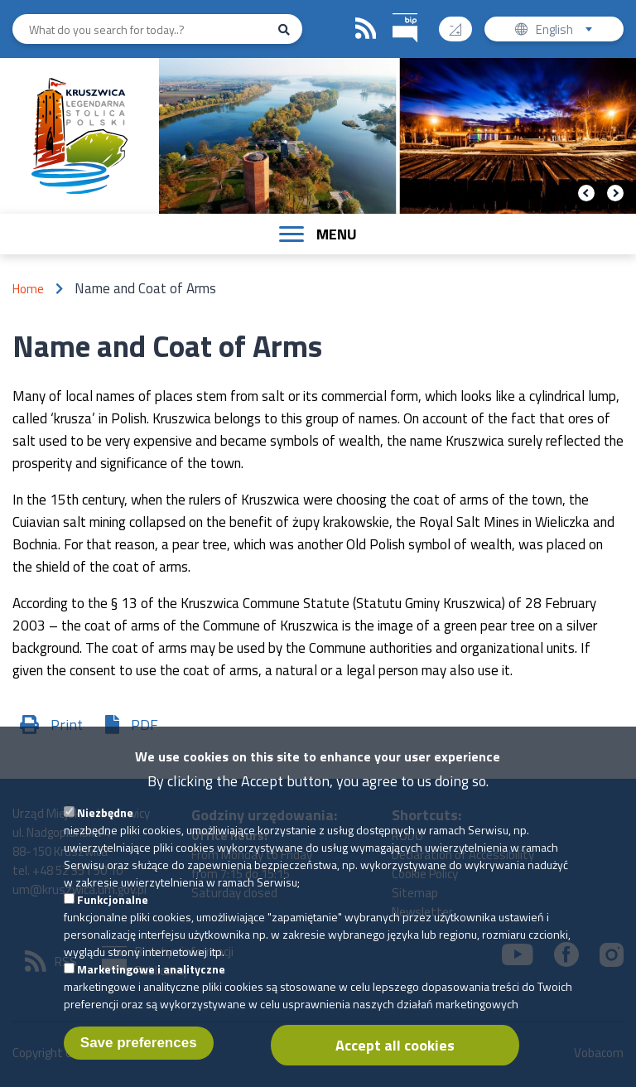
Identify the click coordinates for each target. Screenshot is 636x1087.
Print (67, 724)
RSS (366, 29)
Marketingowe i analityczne (151, 991)
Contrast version (461, 23)
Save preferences (138, 1065)
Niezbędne (105, 834)
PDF (144, 724)
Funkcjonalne (112, 921)
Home (28, 288)
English (569, 31)
